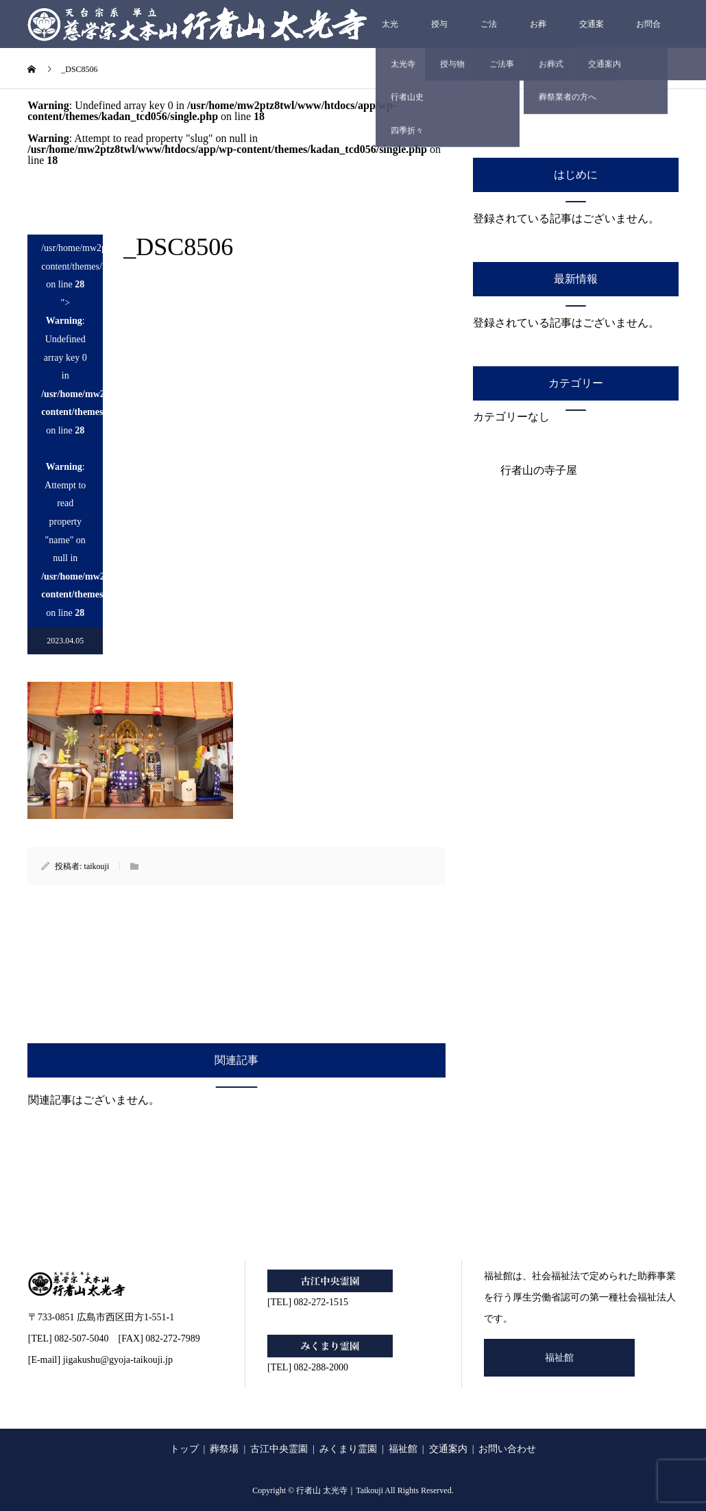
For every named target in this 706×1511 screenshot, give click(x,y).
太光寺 (390, 33)
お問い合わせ (507, 1449)
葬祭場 (224, 1449)
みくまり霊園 (348, 1449)
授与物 (439, 33)
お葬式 (538, 33)
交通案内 (591, 33)
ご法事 (488, 33)
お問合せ (648, 33)
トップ (184, 1449)
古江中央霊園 (279, 1449)
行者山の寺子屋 (538, 470)
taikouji (97, 866)
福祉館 (559, 1358)
